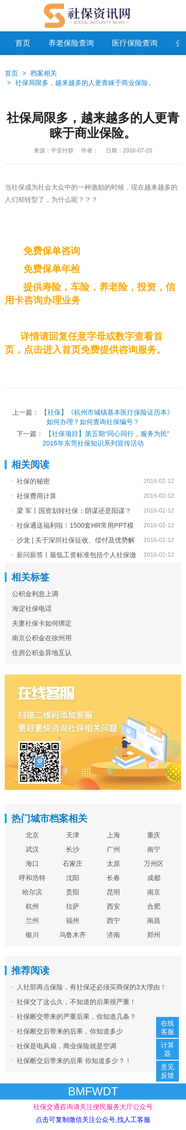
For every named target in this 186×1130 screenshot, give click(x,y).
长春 (113, 878)
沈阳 (72, 878)
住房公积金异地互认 (42, 652)
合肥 (153, 906)
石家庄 (73, 863)
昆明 (113, 892)
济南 (113, 935)
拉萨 (72, 906)
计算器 (167, 1049)
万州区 (154, 863)
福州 (72, 920)
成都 (153, 878)
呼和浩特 (32, 878)
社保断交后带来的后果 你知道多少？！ (74, 1060)
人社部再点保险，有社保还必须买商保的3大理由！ (92, 987)
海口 (32, 863)
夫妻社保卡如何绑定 (42, 623)
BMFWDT (93, 1091)
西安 (113, 906)
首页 (22, 43)
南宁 (153, 849)
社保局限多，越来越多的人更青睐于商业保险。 (85, 82)
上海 (113, 835)
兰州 (32, 920)
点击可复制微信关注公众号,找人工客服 (93, 1119)
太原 (113, 863)
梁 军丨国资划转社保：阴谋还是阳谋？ (74, 510)
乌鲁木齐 (72, 935)
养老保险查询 (71, 43)
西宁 (113, 920)
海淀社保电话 (32, 608)
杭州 (32, 906)
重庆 (153, 835)
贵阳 (72, 892)
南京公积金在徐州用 (42, 638)
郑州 (153, 935)
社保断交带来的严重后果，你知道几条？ (76, 1016)
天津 (72, 835)
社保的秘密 (33, 481)
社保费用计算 (36, 496)
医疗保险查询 (135, 43)
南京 (153, 892)
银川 (32, 935)
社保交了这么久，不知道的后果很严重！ (76, 1002)
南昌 (153, 920)
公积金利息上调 (35, 594)
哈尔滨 (32, 892)
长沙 (72, 849)
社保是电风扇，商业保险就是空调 (66, 1046)
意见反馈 (167, 1071)
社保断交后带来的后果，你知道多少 (70, 1031)
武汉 (32, 849)
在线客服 (167, 1027)
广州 (113, 849)
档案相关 (43, 73)
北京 (32, 835)
